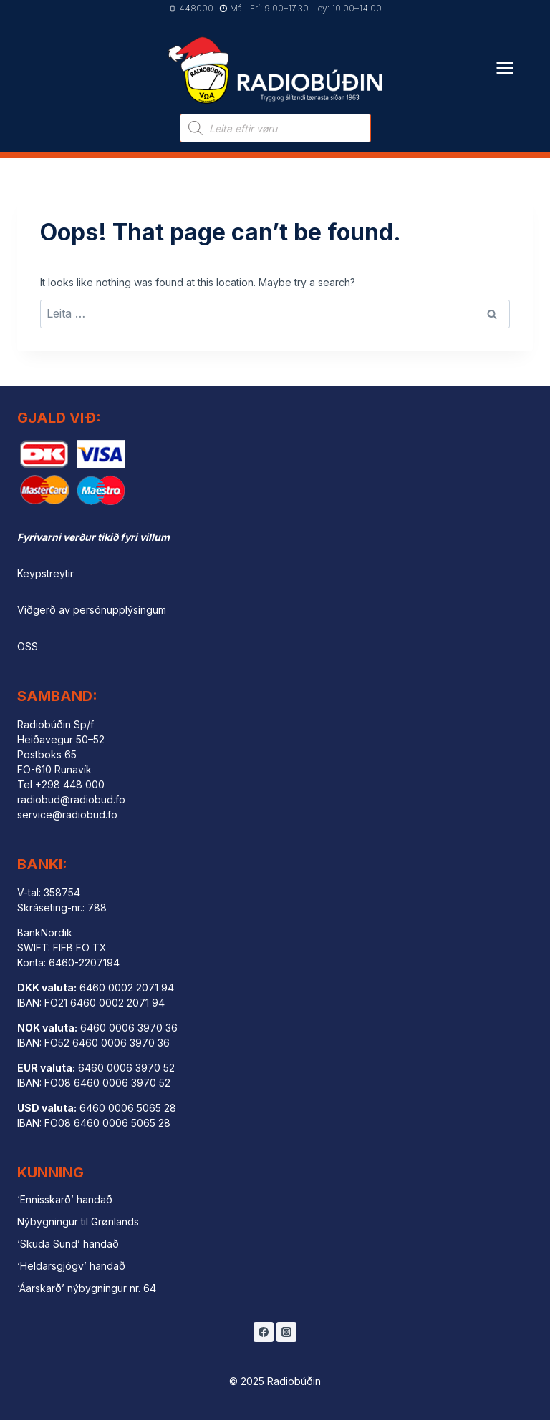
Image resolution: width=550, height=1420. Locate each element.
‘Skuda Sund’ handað (68, 1244)
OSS (27, 646)
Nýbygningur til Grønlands (78, 1221)
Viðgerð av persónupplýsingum (91, 610)
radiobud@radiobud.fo (71, 799)
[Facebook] (264, 1332)
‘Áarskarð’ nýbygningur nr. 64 (86, 1288)
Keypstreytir (45, 573)
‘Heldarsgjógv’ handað (71, 1266)
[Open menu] (505, 59)
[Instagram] (286, 1332)
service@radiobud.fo (67, 814)
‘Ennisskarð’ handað (64, 1199)
